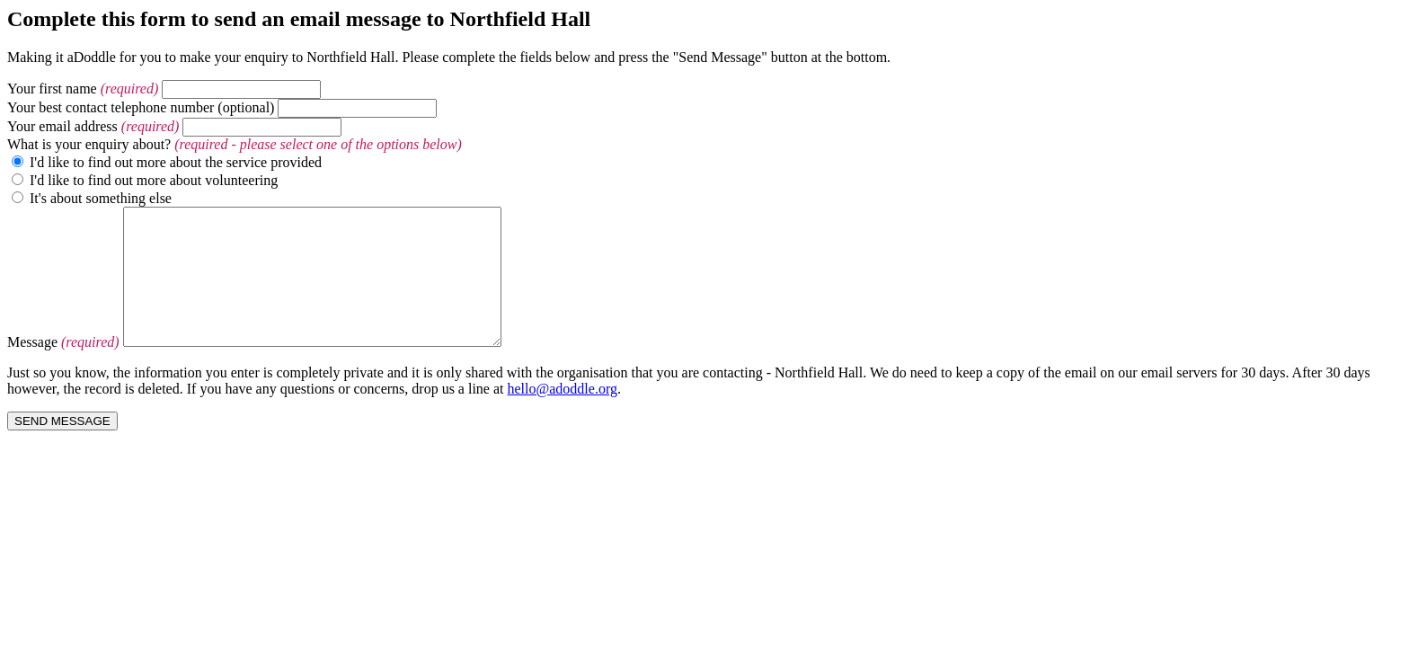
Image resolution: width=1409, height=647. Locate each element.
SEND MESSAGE (62, 448)
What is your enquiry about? (89, 144)
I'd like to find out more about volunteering (154, 180)
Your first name (52, 88)
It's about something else (101, 198)
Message (32, 369)
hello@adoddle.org (562, 415)
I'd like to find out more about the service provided (176, 162)
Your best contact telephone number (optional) (140, 107)
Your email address (62, 126)
